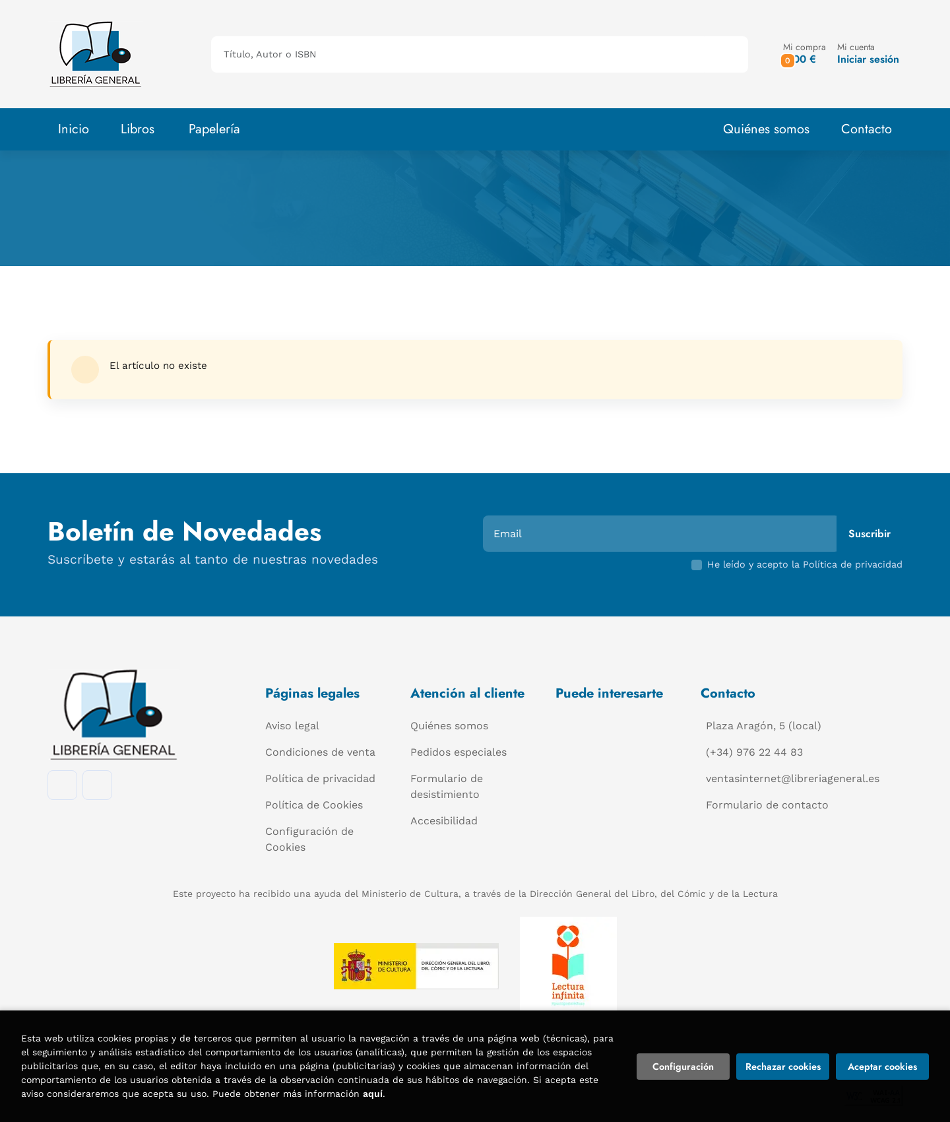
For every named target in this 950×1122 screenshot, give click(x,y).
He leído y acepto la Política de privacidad (804, 564)
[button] (804, 54)
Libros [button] (137, 129)
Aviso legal (292, 725)
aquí (373, 1093)
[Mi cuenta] (868, 54)
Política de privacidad (320, 778)
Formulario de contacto (767, 805)
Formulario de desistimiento (446, 786)
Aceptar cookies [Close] (882, 1066)
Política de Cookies (314, 805)
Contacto (866, 129)
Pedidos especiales (458, 752)
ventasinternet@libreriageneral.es (792, 778)
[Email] (661, 533)
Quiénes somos (766, 129)
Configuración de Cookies (309, 839)
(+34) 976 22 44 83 (754, 752)
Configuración (683, 1066)
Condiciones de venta (320, 752)
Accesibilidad (444, 820)
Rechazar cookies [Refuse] (783, 1066)
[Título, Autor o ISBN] (458, 54)
